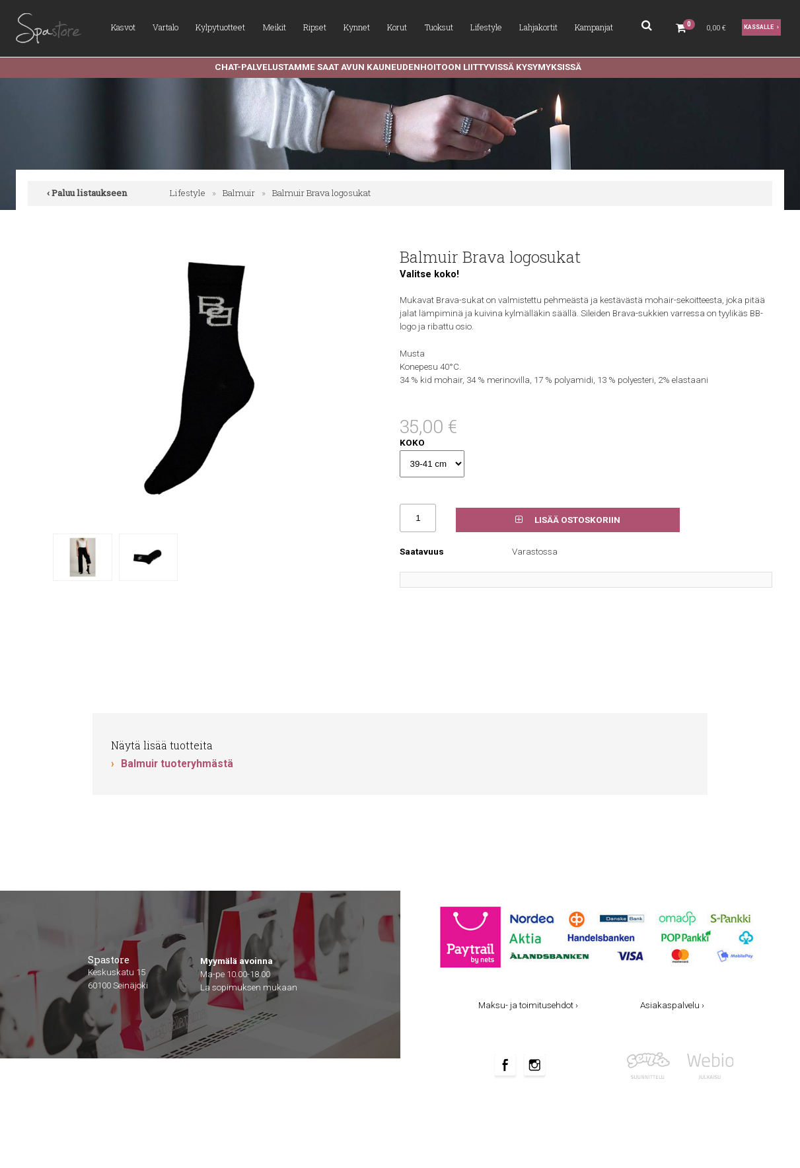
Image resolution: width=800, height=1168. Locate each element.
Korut (397, 27)
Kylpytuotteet (220, 27)
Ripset (314, 27)
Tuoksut (439, 27)
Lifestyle (486, 27)
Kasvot (123, 27)
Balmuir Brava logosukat (321, 193)
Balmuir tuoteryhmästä (177, 763)
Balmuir (239, 193)
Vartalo (165, 27)
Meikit (274, 27)
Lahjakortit (538, 27)
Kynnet (357, 27)
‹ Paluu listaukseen (87, 193)
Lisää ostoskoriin (567, 520)
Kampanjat (594, 27)
